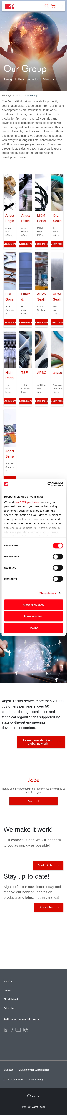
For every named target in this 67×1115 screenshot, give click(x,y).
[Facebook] (12, 1029)
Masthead (8, 1070)
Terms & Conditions (14, 1079)
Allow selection (33, 616)
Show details (47, 593)
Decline (33, 627)
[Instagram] (25, 1029)
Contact (7, 990)
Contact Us (45, 865)
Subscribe (46, 907)
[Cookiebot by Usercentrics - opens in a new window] (48, 484)
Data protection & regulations (34, 1070)
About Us (8, 981)
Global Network (11, 999)
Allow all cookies (33, 604)
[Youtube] (18, 1029)
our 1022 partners (27, 502)
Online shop (9, 1008)
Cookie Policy (36, 1079)
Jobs (30, 801)
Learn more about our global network (38, 742)
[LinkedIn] (5, 1029)
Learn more (25, 244)
